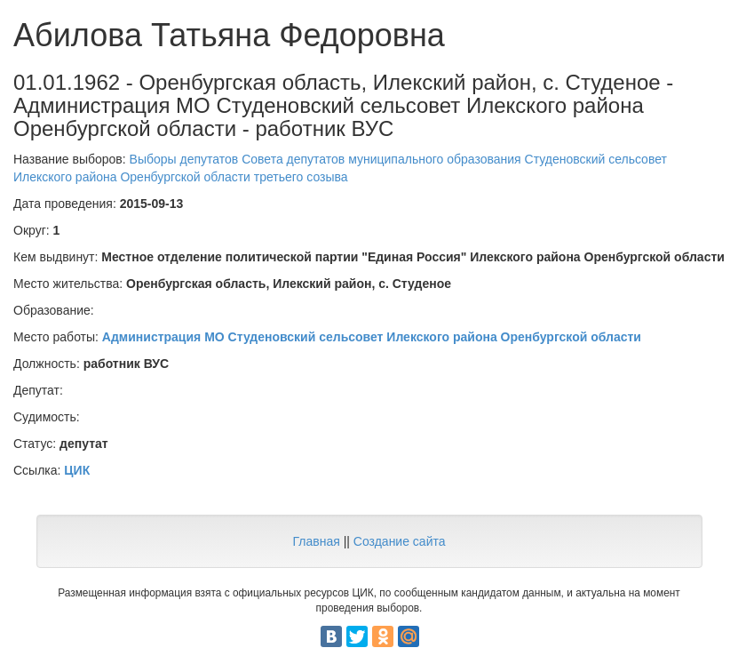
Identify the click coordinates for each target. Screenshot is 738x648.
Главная (315, 541)
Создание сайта (399, 541)
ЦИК (77, 470)
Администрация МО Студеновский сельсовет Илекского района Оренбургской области (371, 337)
